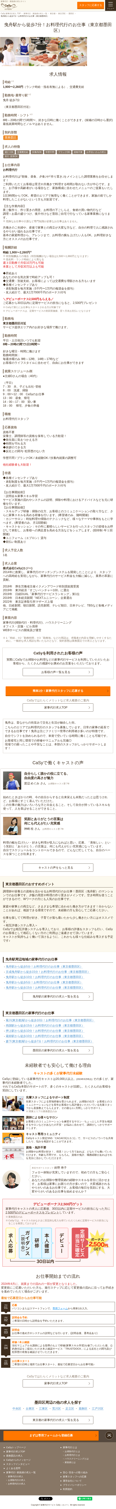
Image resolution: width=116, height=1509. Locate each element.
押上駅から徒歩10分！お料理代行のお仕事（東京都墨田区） (45, 1030)
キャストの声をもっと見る (55, 867)
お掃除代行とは (72, 1451)
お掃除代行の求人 (16, 1480)
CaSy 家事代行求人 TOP (11, 14)
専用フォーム (60, 1308)
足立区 (69, 1408)
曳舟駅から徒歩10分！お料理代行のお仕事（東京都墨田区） (45, 977)
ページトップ (109, 1435)
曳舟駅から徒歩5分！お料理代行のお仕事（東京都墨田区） (44, 966)
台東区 (30, 1408)
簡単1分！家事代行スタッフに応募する (58, 690)
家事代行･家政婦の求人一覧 (21, 1472)
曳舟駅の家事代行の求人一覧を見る (56, 996)
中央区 (17, 1408)
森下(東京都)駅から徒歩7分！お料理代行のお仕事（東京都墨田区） (50, 1041)
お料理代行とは (72, 1455)
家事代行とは (70, 1447)
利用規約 (67, 1489)
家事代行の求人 (15, 1476)
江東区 (43, 1408)
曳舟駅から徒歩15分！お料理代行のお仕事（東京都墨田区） (45, 987)
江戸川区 (97, 1408)
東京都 (52, 14)
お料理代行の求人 (16, 1483)
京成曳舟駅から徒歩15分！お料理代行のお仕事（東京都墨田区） (48, 971)
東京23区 (62, 14)
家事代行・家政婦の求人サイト (13, 5)
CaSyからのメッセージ (18, 1460)
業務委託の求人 (14, 1455)
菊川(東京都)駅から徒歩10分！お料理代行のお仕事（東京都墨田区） (50, 1020)
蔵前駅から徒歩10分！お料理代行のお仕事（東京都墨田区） (45, 1036)
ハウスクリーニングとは (77, 1458)
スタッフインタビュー (18, 1464)
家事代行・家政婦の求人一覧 (35, 14)
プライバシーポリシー (74, 1485)
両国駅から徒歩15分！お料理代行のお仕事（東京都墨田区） (45, 1025)
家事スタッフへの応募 (74, 1476)
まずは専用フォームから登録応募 (51, 1435)
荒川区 (56, 1408)
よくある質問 (13, 1468)
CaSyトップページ (16, 1447)
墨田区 (71, 14)
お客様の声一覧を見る (55, 672)
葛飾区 (83, 1408)
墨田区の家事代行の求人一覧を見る (56, 1050)
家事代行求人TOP (56, 707)
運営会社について (72, 1480)
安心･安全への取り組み (75, 1472)
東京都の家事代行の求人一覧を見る (56, 1420)
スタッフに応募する (90, 5)
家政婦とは (70, 1462)
